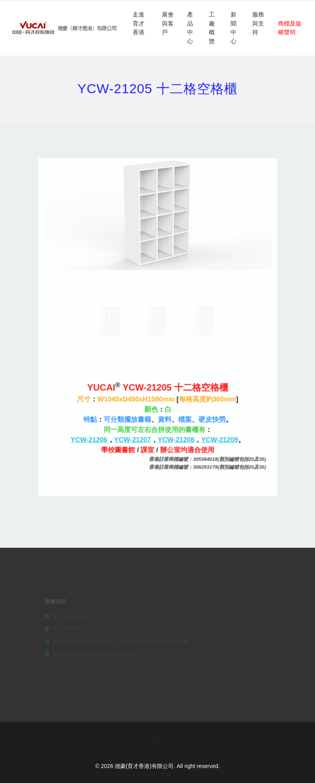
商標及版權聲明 (290, 28)
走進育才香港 (138, 23)
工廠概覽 (212, 28)
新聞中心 (233, 28)
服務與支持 (258, 23)
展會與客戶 (168, 23)
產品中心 (190, 28)
